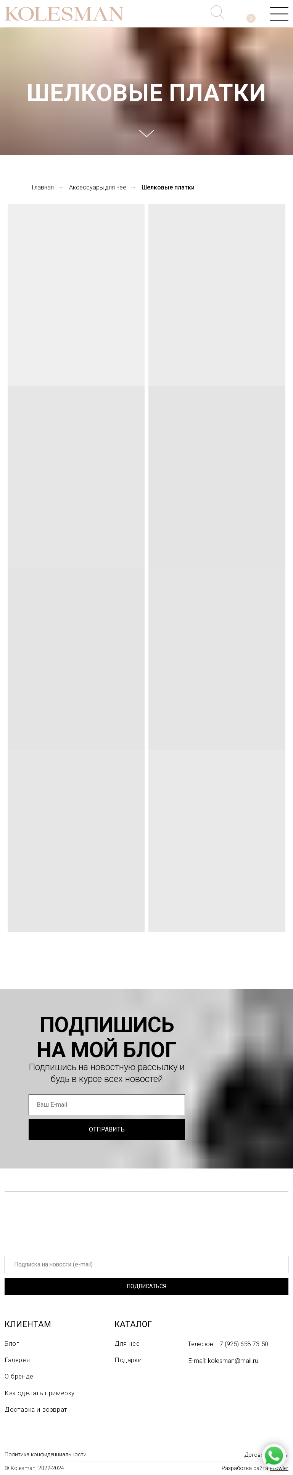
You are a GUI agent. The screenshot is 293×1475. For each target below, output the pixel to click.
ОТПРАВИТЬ (107, 1129)
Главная (43, 187)
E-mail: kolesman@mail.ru (223, 1360)
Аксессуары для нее (97, 187)
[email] (107, 1104)
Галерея (17, 1360)
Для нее (127, 1343)
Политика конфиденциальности (46, 1454)
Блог (12, 1343)
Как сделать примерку (40, 1393)
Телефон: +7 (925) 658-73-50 (228, 1344)
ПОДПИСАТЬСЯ (146, 1286)
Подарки (128, 1360)
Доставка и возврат (36, 1409)
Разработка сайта (255, 1468)
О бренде (19, 1376)
